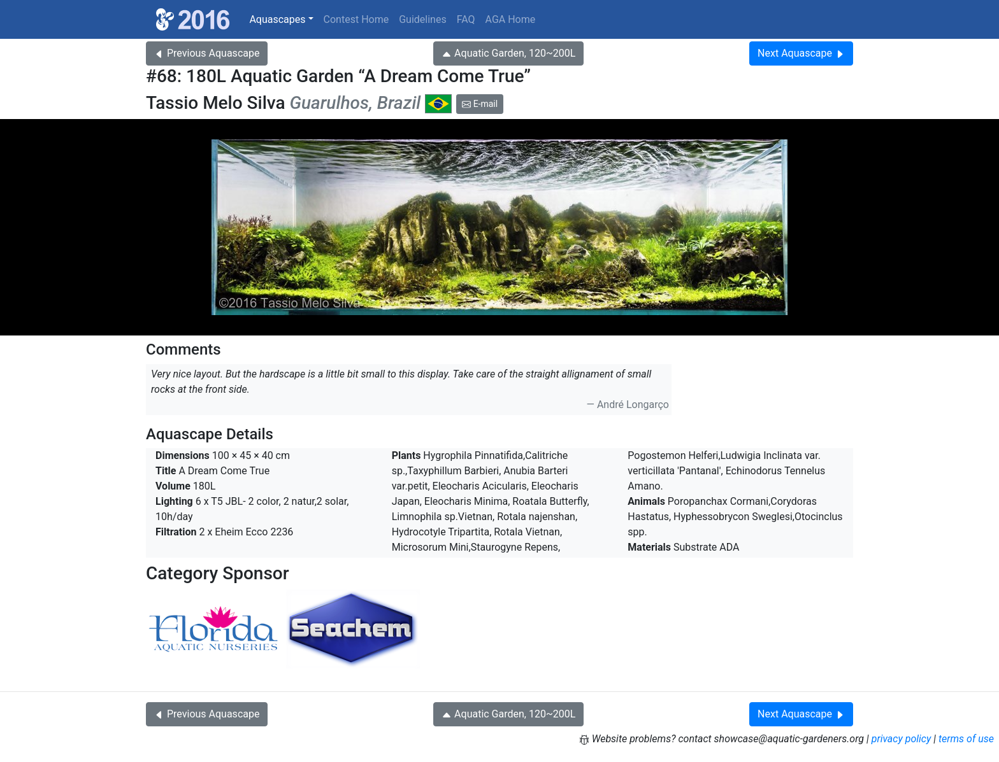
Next (801, 53)
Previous (206, 53)
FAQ (466, 19)
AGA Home (510, 19)
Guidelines (422, 19)
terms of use (966, 739)
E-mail (480, 104)
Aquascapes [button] (277, 19)
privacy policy (901, 739)
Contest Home (356, 19)
